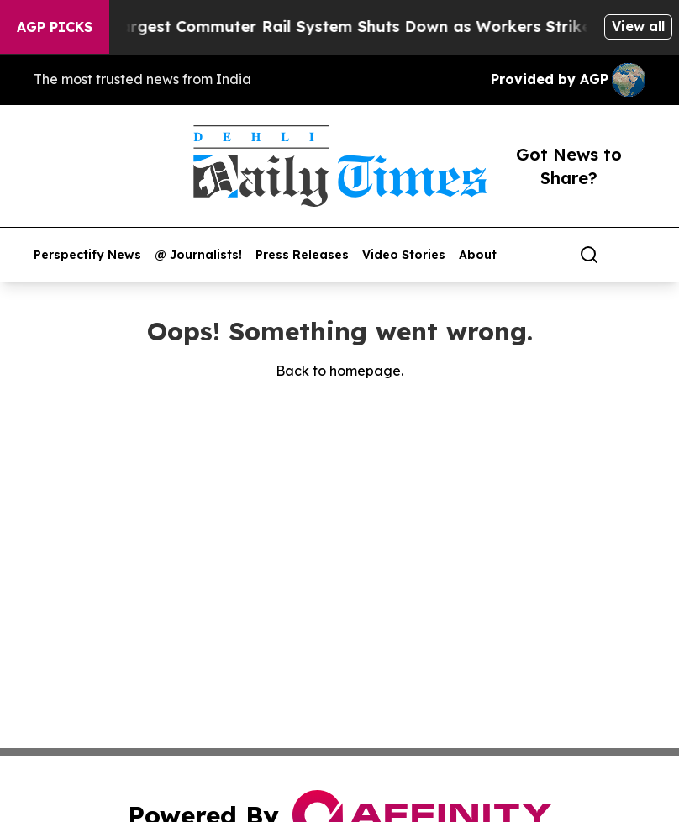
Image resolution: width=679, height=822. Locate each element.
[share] (633, 254)
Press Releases (302, 255)
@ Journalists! (198, 255)
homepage (365, 370)
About (478, 255)
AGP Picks (54, 26)
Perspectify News (87, 255)
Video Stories (403, 255)
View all (638, 26)
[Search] (589, 254)
